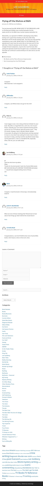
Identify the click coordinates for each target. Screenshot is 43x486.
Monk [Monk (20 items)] (20, 461)
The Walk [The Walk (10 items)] (35, 470)
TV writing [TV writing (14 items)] (27, 476)
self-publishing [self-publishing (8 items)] (18, 468)
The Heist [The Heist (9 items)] (13, 470)
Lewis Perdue (11, 73)
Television (5, 399)
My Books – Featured (8, 375)
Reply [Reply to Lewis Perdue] (5, 87)
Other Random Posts (8, 384)
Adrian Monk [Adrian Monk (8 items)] (5, 450)
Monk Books (7, 57)
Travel (4, 426)
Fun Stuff (4, 340)
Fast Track (5, 333)
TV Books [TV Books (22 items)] (19, 472)
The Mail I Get (6, 410)
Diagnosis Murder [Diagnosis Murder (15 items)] (16, 456)
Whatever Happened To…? (9, 437)
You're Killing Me (7, 441)
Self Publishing (6, 395)
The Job (4, 408)
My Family (5, 377)
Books (4, 311)
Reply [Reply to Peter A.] (5, 144)
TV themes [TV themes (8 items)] (11, 476)
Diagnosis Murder (7, 322)
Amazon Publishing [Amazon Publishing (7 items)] (20, 450)
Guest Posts (5, 344)
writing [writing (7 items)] (4, 478)
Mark (8, 184)
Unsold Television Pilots (9, 434)
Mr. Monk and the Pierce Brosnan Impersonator (17, 59)
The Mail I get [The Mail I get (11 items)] (27, 470)
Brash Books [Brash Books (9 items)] (10, 453)
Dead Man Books (7, 320)
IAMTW (4, 347)
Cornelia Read (11, 228)
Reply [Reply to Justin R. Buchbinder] (5, 219)
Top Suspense (6, 423)
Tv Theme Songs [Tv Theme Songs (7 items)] (18, 476)
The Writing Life (6, 419)
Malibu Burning (6, 360)
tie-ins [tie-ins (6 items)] (8, 473)
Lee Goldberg (21, 7)
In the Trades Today (7, 349)
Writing (4, 439)
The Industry (5, 406)
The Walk (4, 417)
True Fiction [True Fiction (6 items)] (12, 473)
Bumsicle (4, 316)
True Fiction (5, 428)
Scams (4, 390)
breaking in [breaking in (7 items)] (17, 453)
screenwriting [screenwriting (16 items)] (8, 467)
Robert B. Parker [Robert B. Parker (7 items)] (20, 465)
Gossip (4, 342)
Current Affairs (6, 318)
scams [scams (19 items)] (27, 465)
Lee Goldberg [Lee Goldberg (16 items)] (34, 459)
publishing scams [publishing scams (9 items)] (10, 465)
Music (4, 369)
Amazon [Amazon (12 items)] (12, 450)
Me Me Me (5, 362)
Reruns (4, 388)
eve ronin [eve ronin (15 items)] (28, 456)
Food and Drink (6, 338)
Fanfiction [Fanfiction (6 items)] (34, 456)
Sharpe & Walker (7, 397)
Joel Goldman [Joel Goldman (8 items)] (24, 459)
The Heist (5, 404)
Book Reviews (6, 309)
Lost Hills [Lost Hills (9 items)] (5, 462)
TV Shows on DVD (7, 432)
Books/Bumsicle (6, 314)
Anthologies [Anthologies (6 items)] (28, 450)
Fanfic (4, 331)
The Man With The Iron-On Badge (12, 412)
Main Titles (5, 357)
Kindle (4, 351)
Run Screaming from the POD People (14, 61)
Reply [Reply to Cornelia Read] (5, 241)
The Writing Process (8, 421)
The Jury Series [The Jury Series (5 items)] (19, 470)
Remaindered (6, 386)
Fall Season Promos (7, 329)
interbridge (30, 483)
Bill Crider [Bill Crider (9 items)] (34, 450)
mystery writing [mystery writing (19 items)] (30, 462)
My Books (5, 373)
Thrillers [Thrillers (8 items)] (4, 473)
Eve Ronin (5, 327)
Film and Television (7, 336)
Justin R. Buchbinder (13, 206)
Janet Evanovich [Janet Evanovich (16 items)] (13, 459)
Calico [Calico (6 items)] (21, 453)
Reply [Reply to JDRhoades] (5, 107)
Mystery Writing (6, 379)
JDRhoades (10, 95)
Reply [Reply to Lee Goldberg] (5, 175)
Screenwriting (6, 393)
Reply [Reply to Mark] (5, 197)
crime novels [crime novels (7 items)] (26, 453)
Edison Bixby (5, 325)
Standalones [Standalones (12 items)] (27, 468)
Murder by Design (7, 366)
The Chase (5, 401)
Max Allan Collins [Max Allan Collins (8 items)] (12, 462)
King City (4, 353)
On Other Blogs (6, 382)
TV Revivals (5, 430)
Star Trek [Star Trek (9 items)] (34, 468)
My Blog (4, 371)
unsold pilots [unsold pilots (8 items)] (34, 476)
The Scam (5, 415)
